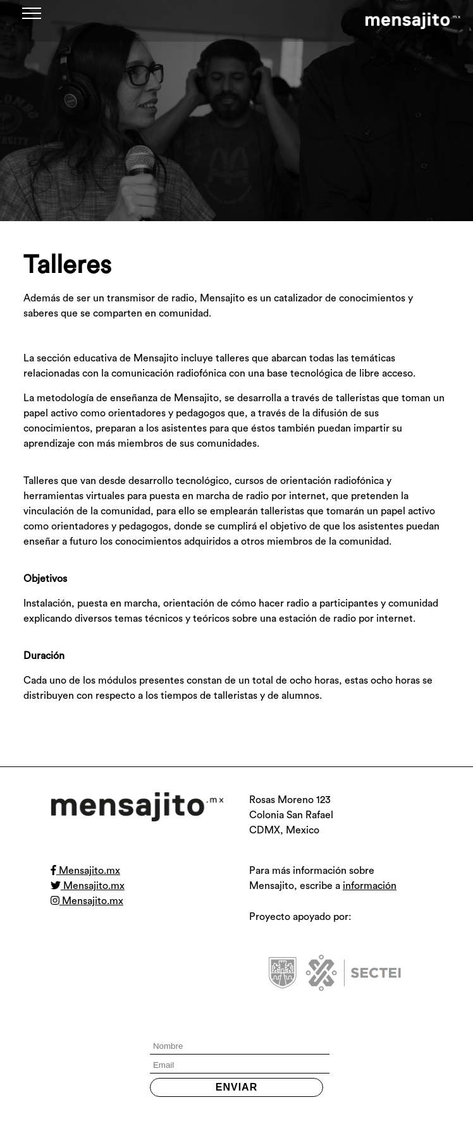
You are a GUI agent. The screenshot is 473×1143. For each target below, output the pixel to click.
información (369, 886)
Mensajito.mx (85, 871)
